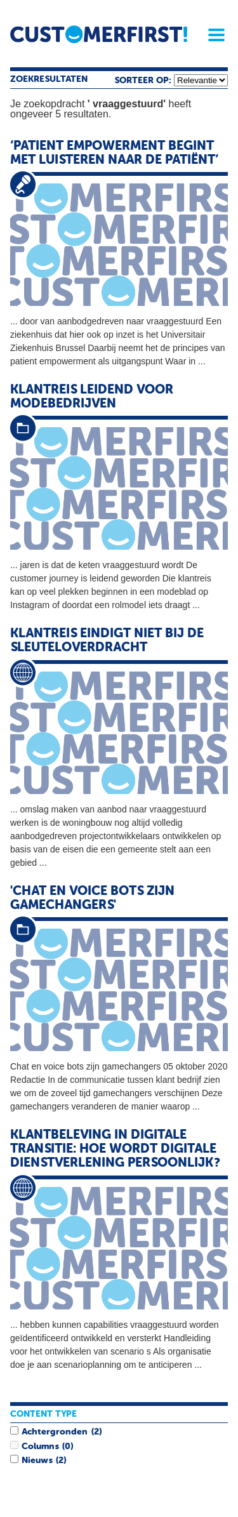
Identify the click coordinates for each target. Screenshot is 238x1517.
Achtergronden (55, 1432)
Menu (212, 34)
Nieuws (37, 1460)
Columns (40, 1446)
